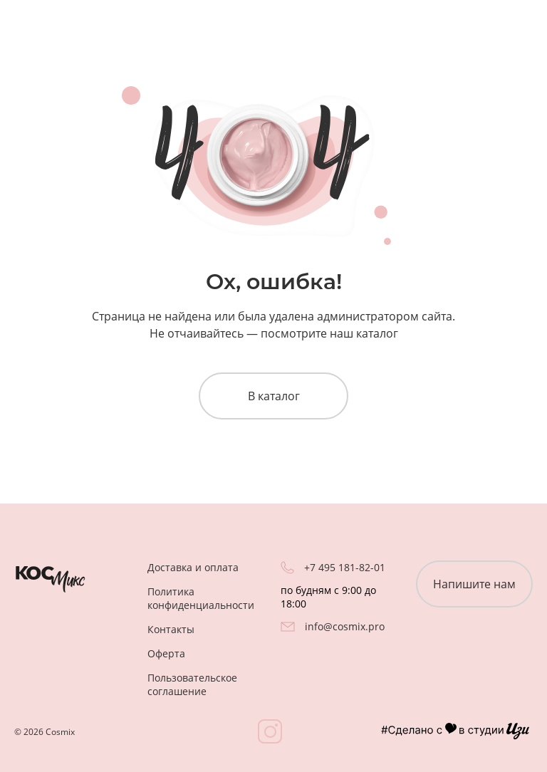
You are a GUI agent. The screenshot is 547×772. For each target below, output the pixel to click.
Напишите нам (474, 584)
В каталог (274, 396)
